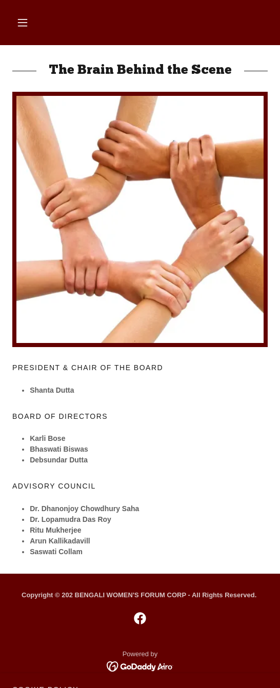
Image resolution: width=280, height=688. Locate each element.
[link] (140, 618)
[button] (22, 22)
